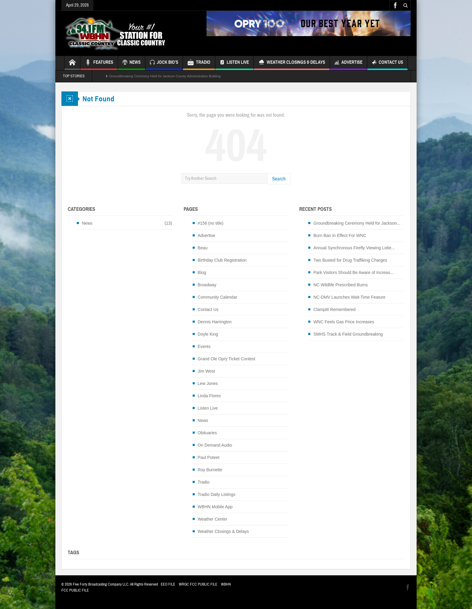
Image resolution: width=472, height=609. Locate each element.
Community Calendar (218, 297)
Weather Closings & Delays (292, 63)
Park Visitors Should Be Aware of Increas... (353, 272)
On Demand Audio (215, 445)
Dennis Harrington (215, 321)
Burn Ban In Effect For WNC (339, 235)
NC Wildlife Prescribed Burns (340, 284)
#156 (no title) (211, 223)
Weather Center (213, 519)
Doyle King (208, 334)
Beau (203, 247)
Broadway (207, 284)
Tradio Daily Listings (217, 494)
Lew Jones (208, 383)
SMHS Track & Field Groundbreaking (348, 334)
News (87, 223)
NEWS (131, 63)
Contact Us (387, 63)
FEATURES (99, 63)
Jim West (206, 371)
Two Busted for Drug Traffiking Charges (350, 260)
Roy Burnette (210, 469)
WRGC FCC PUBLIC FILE (198, 584)
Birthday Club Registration (222, 260)
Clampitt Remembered (334, 309)
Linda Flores (209, 395)
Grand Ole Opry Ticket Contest (226, 358)
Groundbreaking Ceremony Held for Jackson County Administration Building (165, 76)
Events (204, 346)
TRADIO (199, 63)
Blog (202, 272)
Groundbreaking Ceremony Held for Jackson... (356, 223)
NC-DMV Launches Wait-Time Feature (349, 297)
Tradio (204, 482)
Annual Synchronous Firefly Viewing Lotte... (354, 247)
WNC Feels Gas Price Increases (343, 321)
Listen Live (234, 63)
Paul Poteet (208, 457)
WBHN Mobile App (215, 506)
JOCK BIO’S (164, 63)
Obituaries (207, 432)
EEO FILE (168, 584)
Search (279, 179)
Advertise (348, 63)
